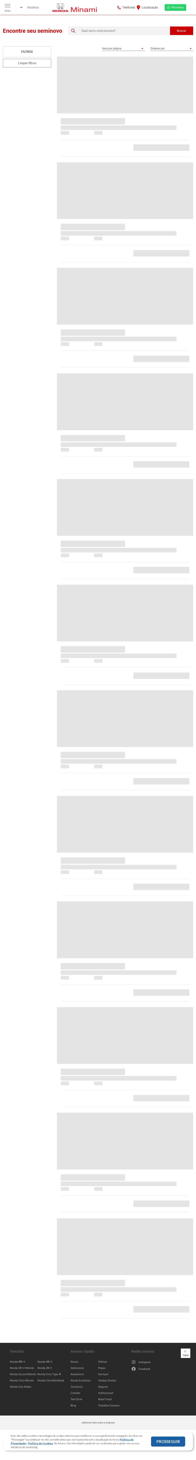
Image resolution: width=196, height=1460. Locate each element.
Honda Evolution (81, 1380)
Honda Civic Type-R (49, 1374)
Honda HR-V (44, 1361)
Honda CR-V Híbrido (22, 1368)
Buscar (181, 31)
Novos (74, 1361)
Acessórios (77, 1374)
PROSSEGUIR (168, 1441)
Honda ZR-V (44, 1368)
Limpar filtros (27, 63)
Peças (101, 1368)
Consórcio (77, 1386)
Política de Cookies (40, 1443)
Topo (186, 1353)
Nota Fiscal (105, 1399)
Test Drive (76, 1399)
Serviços (103, 1374)
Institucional (105, 1393)
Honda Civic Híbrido (22, 1380)
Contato (75, 1393)
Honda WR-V (17, 1361)
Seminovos (77, 1368)
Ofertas (102, 1361)
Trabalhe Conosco (109, 1405)
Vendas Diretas (107, 1380)
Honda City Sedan (20, 1386)
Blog (73, 1405)
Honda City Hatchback (50, 1380)
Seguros (103, 1386)
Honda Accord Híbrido (23, 1374)
